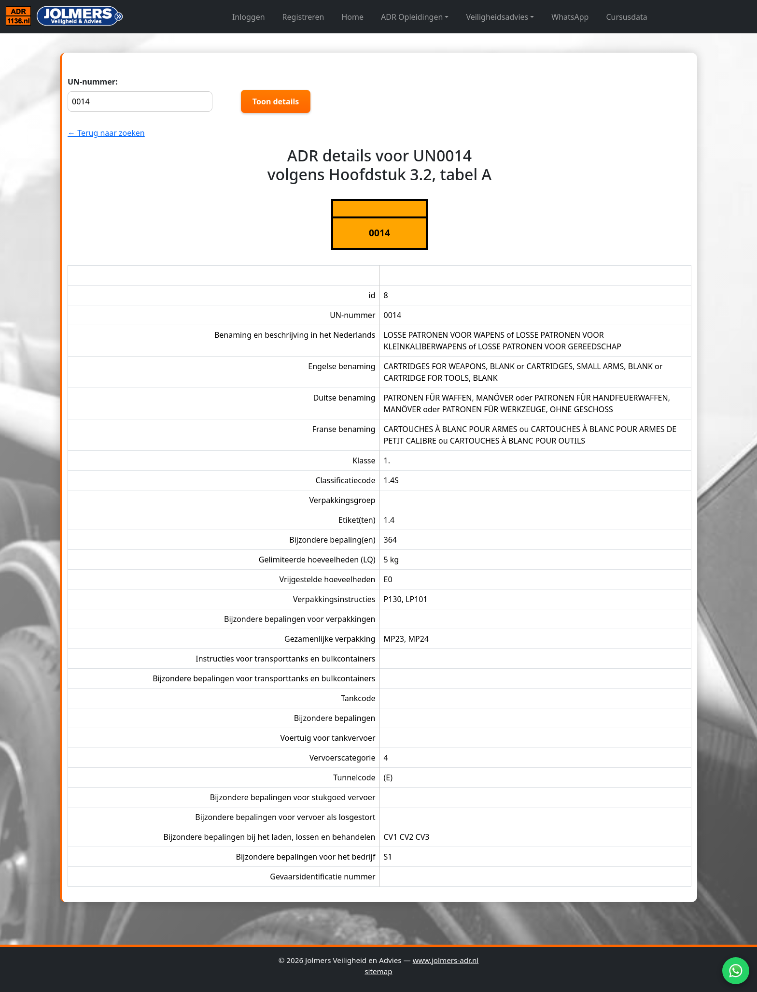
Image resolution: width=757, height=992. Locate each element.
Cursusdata (626, 17)
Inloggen (248, 17)
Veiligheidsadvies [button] (497, 17)
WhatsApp (570, 17)
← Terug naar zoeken (106, 133)
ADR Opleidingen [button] (412, 17)
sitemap (378, 971)
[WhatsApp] (735, 970)
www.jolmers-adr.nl (446, 960)
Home (353, 17)
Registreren (303, 17)
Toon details (275, 101)
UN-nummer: (140, 94)
